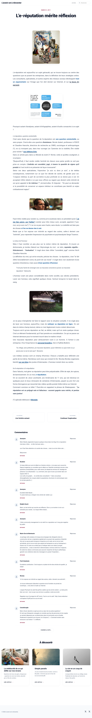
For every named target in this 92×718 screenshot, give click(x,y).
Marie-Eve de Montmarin (27, 533)
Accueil (74, 2)
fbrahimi (22, 462)
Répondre (22, 455)
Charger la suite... (46, 630)
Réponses (73, 438)
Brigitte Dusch (24, 504)
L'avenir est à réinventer (12, 3)
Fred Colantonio (24, 561)
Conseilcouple (24, 607)
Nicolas (22, 576)
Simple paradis (41, 669)
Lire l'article (8, 682)
